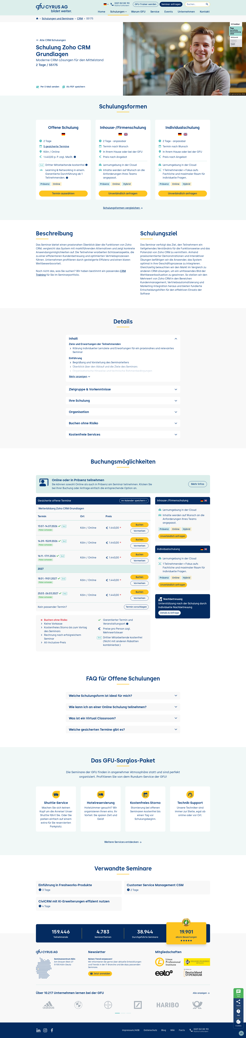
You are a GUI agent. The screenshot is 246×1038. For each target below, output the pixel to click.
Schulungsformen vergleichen (123, 207)
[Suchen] (197, 4)
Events (168, 11)
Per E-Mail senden (47, 87)
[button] (123, 695)
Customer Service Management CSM (155, 885)
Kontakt (205, 11)
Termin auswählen (63, 193)
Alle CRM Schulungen (51, 40)
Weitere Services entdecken (123, 842)
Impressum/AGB (130, 1030)
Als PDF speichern (73, 87)
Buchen (139, 524)
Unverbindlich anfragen (122, 193)
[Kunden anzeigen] (201, 993)
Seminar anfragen (171, 4)
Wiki (172, 1030)
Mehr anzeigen (80, 376)
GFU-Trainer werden (145, 4)
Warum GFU (138, 11)
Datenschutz (150, 1030)
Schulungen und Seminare (58, 18)
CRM (80, 18)
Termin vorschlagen (136, 607)
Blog (163, 1030)
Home (101, 11)
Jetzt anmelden (100, 973)
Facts (182, 1030)
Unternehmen (186, 11)
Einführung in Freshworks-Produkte (65, 885)
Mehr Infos (197, 484)
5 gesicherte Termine (56, 146)
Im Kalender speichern (133, 500)
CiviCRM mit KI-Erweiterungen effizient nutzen (74, 901)
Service (154, 11)
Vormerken (139, 531)
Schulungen (118, 11)
